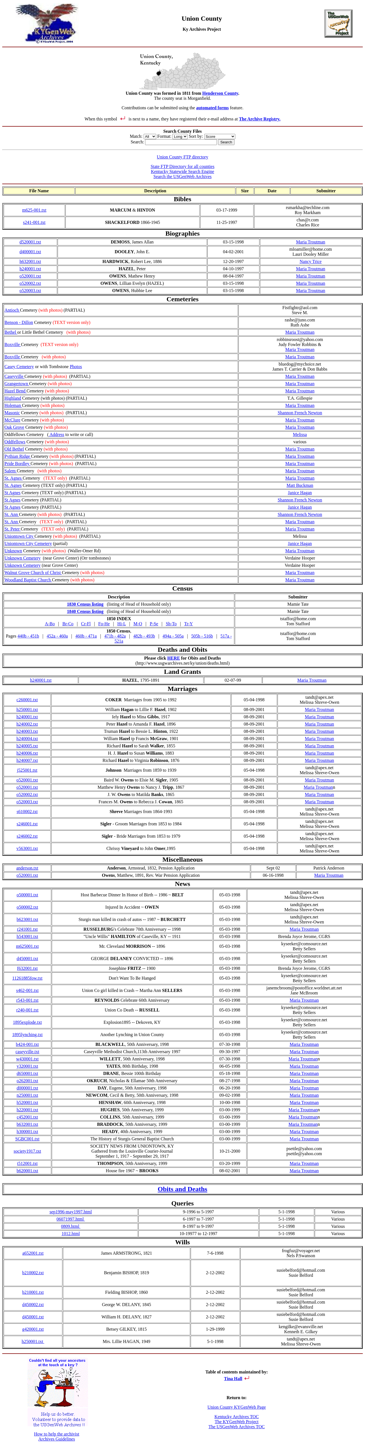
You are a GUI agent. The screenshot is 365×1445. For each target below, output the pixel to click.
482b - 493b (144, 636)
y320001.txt (27, 1066)
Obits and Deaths (182, 1189)
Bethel (10, 332)
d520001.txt (30, 242)
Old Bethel (14, 449)
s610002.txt (27, 811)
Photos (76, 366)
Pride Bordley (17, 463)
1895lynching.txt (27, 1034)
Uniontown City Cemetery (28, 543)
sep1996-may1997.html (70, 1211)
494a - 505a (173, 636)
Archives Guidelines (56, 1439)
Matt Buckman (299, 485)
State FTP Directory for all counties (182, 166)
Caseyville (14, 376)
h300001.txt (27, 1131)
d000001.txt (27, 1088)
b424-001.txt (27, 1044)
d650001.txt (27, 1073)
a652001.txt (33, 1253)
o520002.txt (30, 283)
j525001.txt (27, 770)
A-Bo (50, 623)
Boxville (12, 344)
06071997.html (70, 1219)
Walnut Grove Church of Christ (33, 572)
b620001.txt (27, 1170)
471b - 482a (114, 636)
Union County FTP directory (182, 157)
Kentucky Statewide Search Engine (182, 171)
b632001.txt (27, 1124)
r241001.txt (27, 929)
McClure (12, 420)
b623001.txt (27, 919)
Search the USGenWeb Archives (182, 176)
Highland (12, 398)
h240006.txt (27, 753)
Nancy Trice (311, 261)
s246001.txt (27, 823)
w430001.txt (27, 1058)
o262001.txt (27, 1080)
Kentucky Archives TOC (236, 1416)
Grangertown (16, 383)
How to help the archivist (56, 1434)
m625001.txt (27, 946)
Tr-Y (188, 623)
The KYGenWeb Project (237, 1421)
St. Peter (12, 529)
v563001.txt (27, 848)
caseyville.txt (27, 1051)
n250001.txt (27, 1095)
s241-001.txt (34, 222)
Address (56, 434)
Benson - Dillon (18, 322)
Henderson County (220, 93)
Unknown (13, 550)
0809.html (70, 1226)
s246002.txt (27, 836)
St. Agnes (13, 478)
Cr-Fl (86, 623)
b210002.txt (33, 1272)
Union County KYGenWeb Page (236, 1407)
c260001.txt (27, 699)
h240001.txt (30, 268)
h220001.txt (27, 1109)
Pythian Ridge (17, 456)
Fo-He (104, 623)
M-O (137, 623)
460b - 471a (86, 636)
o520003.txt (30, 290)
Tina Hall (233, 1378)
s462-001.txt (27, 990)
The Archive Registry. (260, 119)
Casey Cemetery (19, 366)
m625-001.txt (34, 210)
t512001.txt (27, 1163)
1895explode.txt (27, 1022)
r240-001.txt (27, 1010)
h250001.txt (27, 709)
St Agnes (12, 492)
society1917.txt (27, 1151)
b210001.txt (33, 1292)
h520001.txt (27, 1102)
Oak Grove (14, 427)
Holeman (13, 405)
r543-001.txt (27, 1000)
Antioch (12, 310)
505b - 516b (202, 636)
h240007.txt (27, 760)
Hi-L (121, 623)
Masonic (12, 412)
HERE (173, 658)
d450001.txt (27, 958)
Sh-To (171, 623)
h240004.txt (27, 738)
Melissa (300, 434)
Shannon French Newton (300, 412)
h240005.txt (27, 745)
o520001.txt (30, 276)
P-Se (154, 623)
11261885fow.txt (27, 978)
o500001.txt (27, 894)
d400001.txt (30, 251)
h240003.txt (27, 731)
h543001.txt (27, 936)
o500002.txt (27, 907)
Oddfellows (14, 441)
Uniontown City (19, 536)
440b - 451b (28, 636)
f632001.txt (27, 968)
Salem (10, 470)
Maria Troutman (310, 242)
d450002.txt (33, 1304)
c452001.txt (27, 1117)
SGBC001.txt (27, 1138)
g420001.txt (33, 1329)
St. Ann (11, 514)
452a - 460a (57, 636)
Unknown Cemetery (22, 558)
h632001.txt (30, 261)
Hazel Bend (15, 391)
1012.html (70, 1233)
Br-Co (68, 623)
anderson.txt (27, 868)
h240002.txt (27, 724)
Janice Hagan (300, 492)
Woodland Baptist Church (28, 579)
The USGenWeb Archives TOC (236, 1426)
